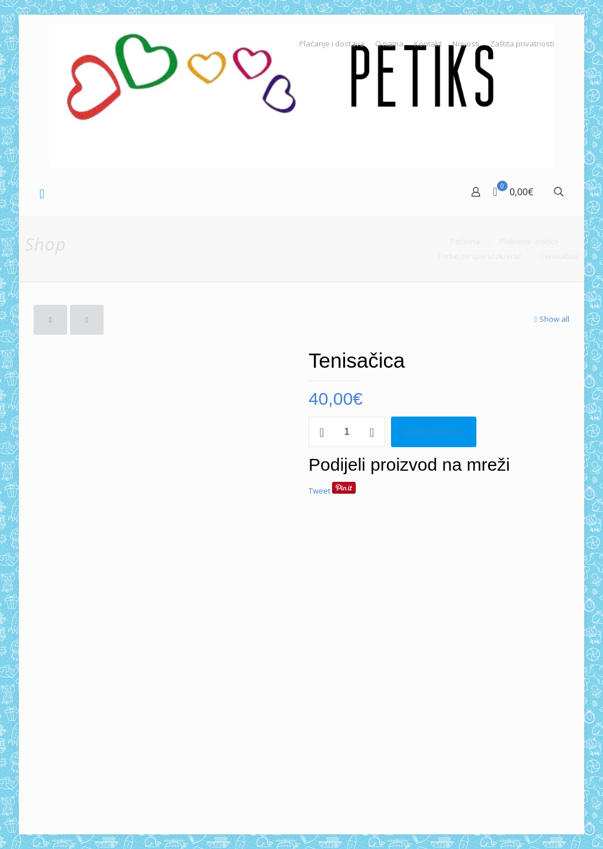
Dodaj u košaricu (433, 431)
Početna (465, 241)
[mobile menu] (42, 193)
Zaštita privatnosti (522, 44)
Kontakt (428, 44)
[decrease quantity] (322, 431)
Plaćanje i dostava (332, 44)
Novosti (465, 44)
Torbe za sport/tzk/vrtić (479, 256)
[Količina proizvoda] (347, 432)
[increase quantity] (372, 431)
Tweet (319, 490)
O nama (389, 44)
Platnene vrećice (529, 241)
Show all (550, 319)
